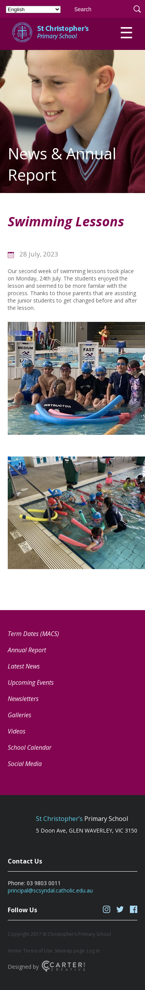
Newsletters (23, 698)
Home (14, 950)
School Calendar (29, 747)
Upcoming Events (31, 682)
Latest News (24, 666)
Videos (17, 731)
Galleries (19, 715)
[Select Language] (33, 9)
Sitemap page (70, 950)
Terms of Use (38, 950)
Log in (93, 950)
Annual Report (27, 650)
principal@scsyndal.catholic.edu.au (50, 890)
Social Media (25, 763)
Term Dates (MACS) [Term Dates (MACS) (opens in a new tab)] (33, 633)
